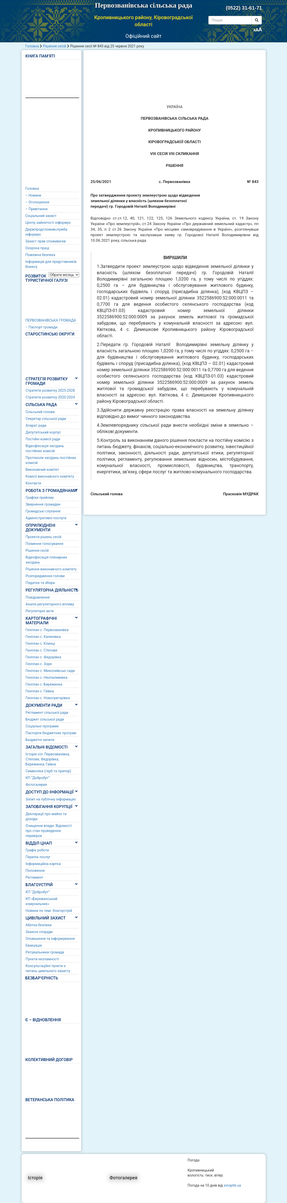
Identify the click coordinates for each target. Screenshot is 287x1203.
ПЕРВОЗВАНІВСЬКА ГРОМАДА (50, 320)
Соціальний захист (41, 216)
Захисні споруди (39, 932)
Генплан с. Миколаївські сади (50, 671)
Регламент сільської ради (47, 713)
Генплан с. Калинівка (43, 637)
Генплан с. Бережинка (44, 684)
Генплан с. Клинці (40, 643)
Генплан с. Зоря (39, 664)
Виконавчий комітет (42, 470)
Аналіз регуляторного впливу (50, 604)
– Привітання (36, 209)
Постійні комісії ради (43, 439)
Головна (32, 46)
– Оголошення (37, 202)
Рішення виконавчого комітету (51, 569)
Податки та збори (40, 583)
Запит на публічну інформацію (51, 799)
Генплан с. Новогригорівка (48, 698)
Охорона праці (37, 248)
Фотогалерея (36, 785)
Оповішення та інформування (50, 939)
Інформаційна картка (43, 864)
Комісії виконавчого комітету (50, 476)
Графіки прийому (40, 498)
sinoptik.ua (232, 1185)
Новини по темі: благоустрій (49, 911)
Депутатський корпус (43, 432)
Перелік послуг (38, 857)
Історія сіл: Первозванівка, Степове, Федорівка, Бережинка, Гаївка (48, 759)
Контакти (33, 483)
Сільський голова (40, 412)
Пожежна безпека (40, 255)
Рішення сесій (54, 46)
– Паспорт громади (41, 327)
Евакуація (34, 945)
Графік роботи (37, 850)
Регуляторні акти (40, 611)
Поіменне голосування (44, 544)
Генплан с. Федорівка (43, 657)
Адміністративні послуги (46, 518)
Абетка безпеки (39, 925)
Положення (35, 871)
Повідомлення (38, 597)
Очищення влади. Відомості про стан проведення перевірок (49, 831)
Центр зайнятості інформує (48, 223)
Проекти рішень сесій (43, 537)
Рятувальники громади (45, 952)
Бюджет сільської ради (45, 719)
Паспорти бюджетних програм (51, 733)
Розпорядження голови (45, 576)
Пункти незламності (42, 959)
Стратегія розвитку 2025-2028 (50, 390)
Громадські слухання (43, 511)
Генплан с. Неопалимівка (47, 677)
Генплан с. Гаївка (40, 691)
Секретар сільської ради (46, 419)
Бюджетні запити (40, 740)
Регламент (34, 877)
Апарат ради (36, 425)
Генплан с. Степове (41, 650)
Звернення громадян (43, 504)
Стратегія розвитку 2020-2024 (50, 397)
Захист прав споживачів (45, 241)
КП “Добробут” (38, 778)
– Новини (33, 195)
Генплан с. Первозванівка (47, 630)
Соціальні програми (42, 726)
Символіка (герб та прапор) (48, 771)
